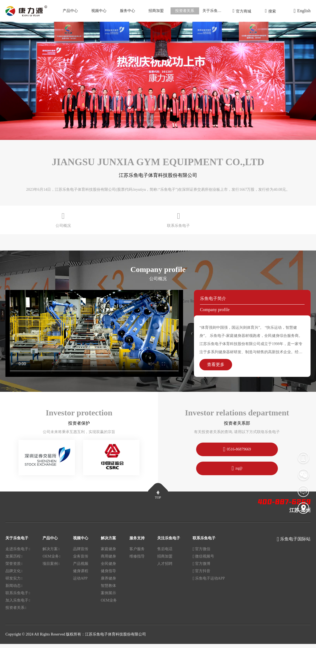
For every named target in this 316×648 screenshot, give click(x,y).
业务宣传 (80, 561)
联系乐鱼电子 (17, 597)
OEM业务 (51, 561)
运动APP (80, 583)
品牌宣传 (80, 553)
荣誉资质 (13, 568)
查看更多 (215, 368)
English (302, 11)
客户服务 (137, 553)
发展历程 (13, 561)
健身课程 (80, 575)
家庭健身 (108, 553)
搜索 (270, 11)
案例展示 (108, 597)
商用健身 (108, 561)
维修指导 (137, 561)
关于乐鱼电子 (213, 11)
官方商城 (242, 11)
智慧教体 (108, 590)
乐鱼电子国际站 (295, 543)
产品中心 (70, 11)
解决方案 (50, 553)
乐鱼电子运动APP (209, 582)
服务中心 (127, 11)
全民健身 (108, 568)
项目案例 (50, 568)
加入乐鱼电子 (17, 605)
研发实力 (13, 583)
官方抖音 (201, 575)
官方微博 (201, 568)
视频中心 (99, 11)
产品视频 (80, 568)
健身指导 (108, 575)
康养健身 (108, 583)
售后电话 (164, 553)
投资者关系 (184, 11)
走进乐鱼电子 (17, 553)
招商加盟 (156, 11)
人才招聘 (164, 568)
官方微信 (201, 553)
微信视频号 (203, 561)
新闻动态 (13, 590)
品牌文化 (13, 575)
